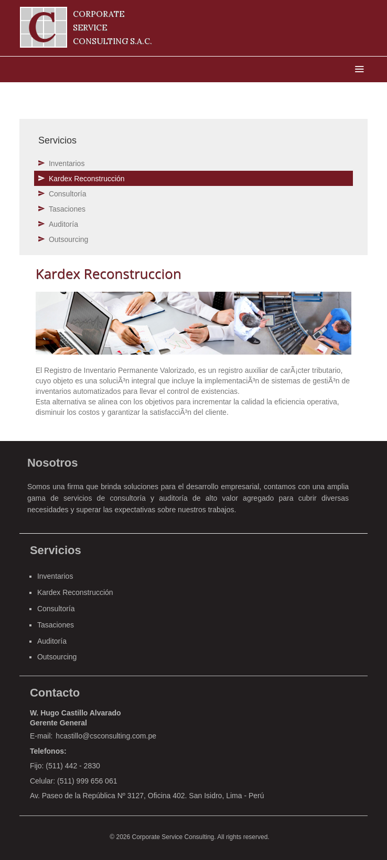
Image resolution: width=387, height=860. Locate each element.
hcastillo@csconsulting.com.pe (106, 736)
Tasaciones (67, 209)
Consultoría (68, 194)
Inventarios (66, 163)
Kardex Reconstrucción (87, 178)
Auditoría (63, 224)
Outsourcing (68, 239)
